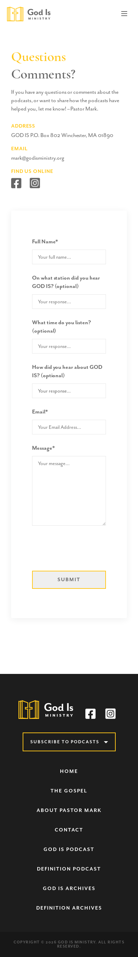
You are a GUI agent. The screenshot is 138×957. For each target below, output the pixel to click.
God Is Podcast (69, 849)
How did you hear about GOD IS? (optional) (67, 371)
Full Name (45, 241)
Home (69, 771)
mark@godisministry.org (37, 157)
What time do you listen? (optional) (61, 326)
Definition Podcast (69, 869)
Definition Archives (69, 908)
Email (40, 411)
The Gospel (69, 791)
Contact (69, 830)
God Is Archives (69, 888)
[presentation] (85, 550)
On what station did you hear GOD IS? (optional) (66, 282)
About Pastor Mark (69, 810)
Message (43, 448)
